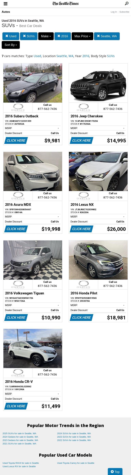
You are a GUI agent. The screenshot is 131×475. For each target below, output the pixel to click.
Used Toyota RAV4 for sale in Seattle (21, 463)
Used (10, 36)
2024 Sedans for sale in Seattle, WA (20, 437)
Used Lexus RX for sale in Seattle (19, 466)
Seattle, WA (107, 36)
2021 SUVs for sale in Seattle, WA (19, 443)
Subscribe (124, 12)
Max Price (82, 36)
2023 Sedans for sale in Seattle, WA (20, 440)
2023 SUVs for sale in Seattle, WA (74, 437)
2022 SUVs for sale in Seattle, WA (74, 440)
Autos (6, 11)
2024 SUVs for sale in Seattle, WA (74, 433)
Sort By (11, 45)
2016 (62, 36)
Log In (114, 12)
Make (46, 36)
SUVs (29, 36)
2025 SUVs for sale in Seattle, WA (19, 433)
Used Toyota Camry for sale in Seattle (75, 463)
